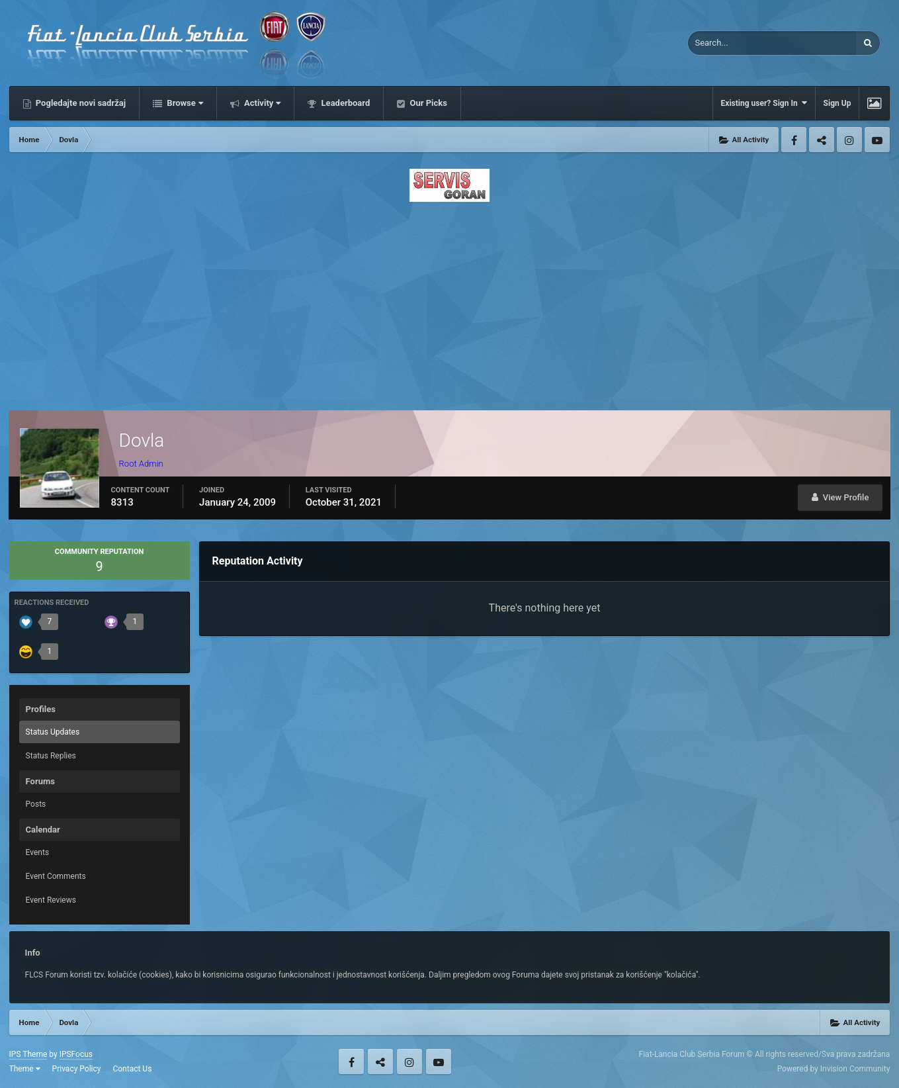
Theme (24, 1068)
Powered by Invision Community (833, 1068)
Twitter (821, 139)
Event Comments (56, 876)
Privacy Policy (76, 1068)
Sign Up (837, 103)
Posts (36, 804)
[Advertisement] (450, 302)
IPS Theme (28, 1054)
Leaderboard (344, 103)
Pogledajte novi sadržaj (80, 103)
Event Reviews (51, 900)
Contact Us (131, 1068)
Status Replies (51, 755)
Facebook (793, 139)
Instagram (849, 139)
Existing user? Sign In (764, 103)
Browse (184, 103)
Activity (261, 103)
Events (38, 852)
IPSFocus (76, 1054)
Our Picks (427, 103)
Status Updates (53, 732)
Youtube (877, 139)
